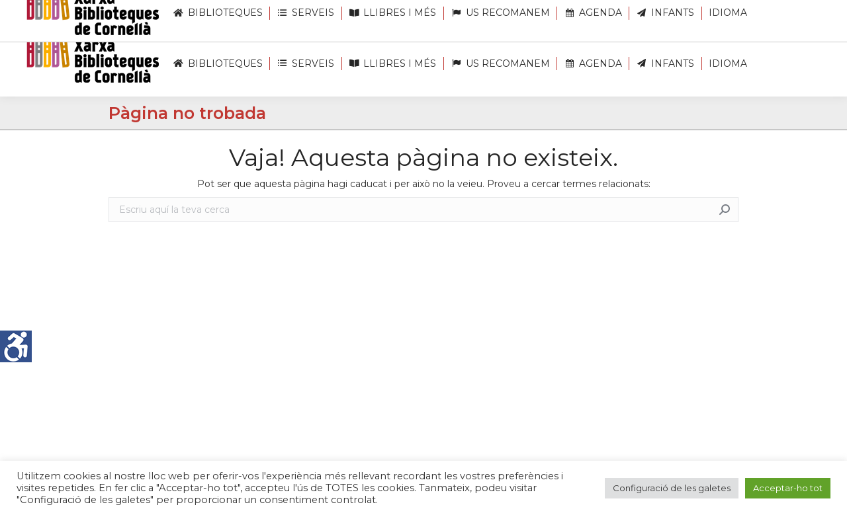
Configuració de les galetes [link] (672, 488)
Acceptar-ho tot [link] (788, 488)
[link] (16, 346)
